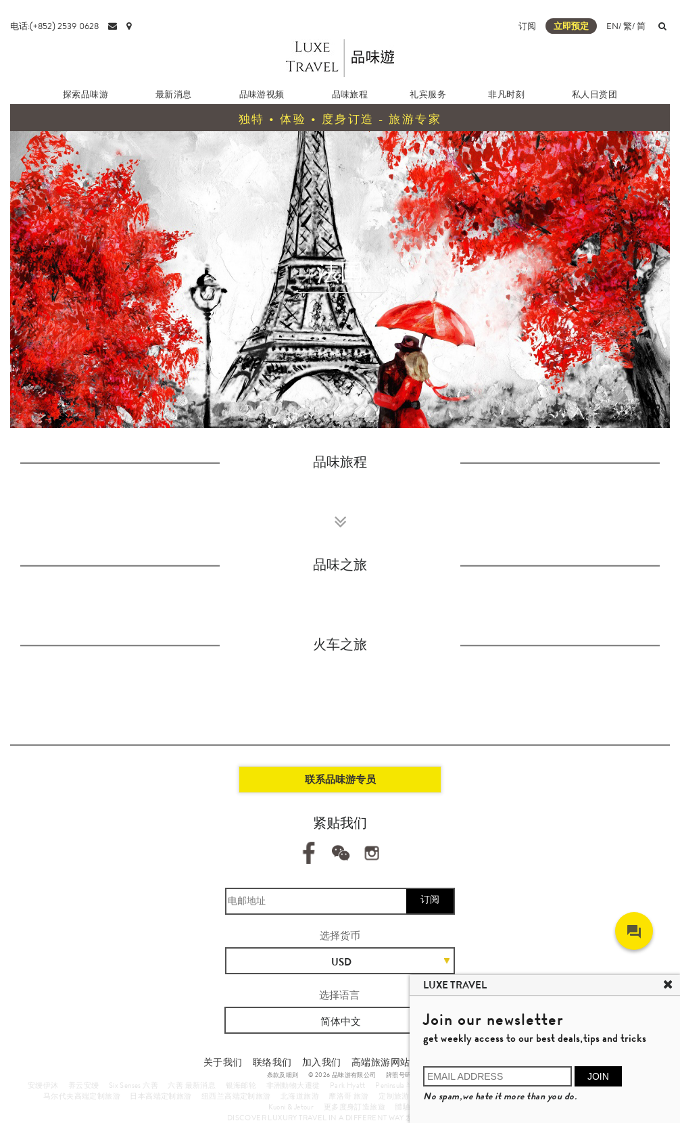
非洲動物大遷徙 (293, 1085)
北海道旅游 (300, 1096)
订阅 (527, 26)
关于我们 (223, 1062)
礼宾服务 (428, 94)
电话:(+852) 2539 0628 (54, 26)
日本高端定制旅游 (160, 1096)
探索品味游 (85, 94)
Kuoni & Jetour (291, 1106)
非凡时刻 (506, 94)
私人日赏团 (594, 94)
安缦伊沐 (43, 1085)
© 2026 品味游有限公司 (342, 1075)
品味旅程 (350, 94)
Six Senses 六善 (133, 1085)
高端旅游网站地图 (390, 1062)
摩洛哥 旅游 (348, 1096)
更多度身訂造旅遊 (354, 1106)
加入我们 (321, 1062)
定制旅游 (394, 1096)
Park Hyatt (348, 1085)
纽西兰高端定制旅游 (236, 1096)
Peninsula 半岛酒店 (406, 1085)
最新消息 (173, 94)
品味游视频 (262, 94)
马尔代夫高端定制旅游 (81, 1096)
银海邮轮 (241, 1085)
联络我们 (272, 1062)
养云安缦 (83, 1085)
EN (612, 26)
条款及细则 (283, 1075)
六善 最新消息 (192, 1085)
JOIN (598, 1076)
